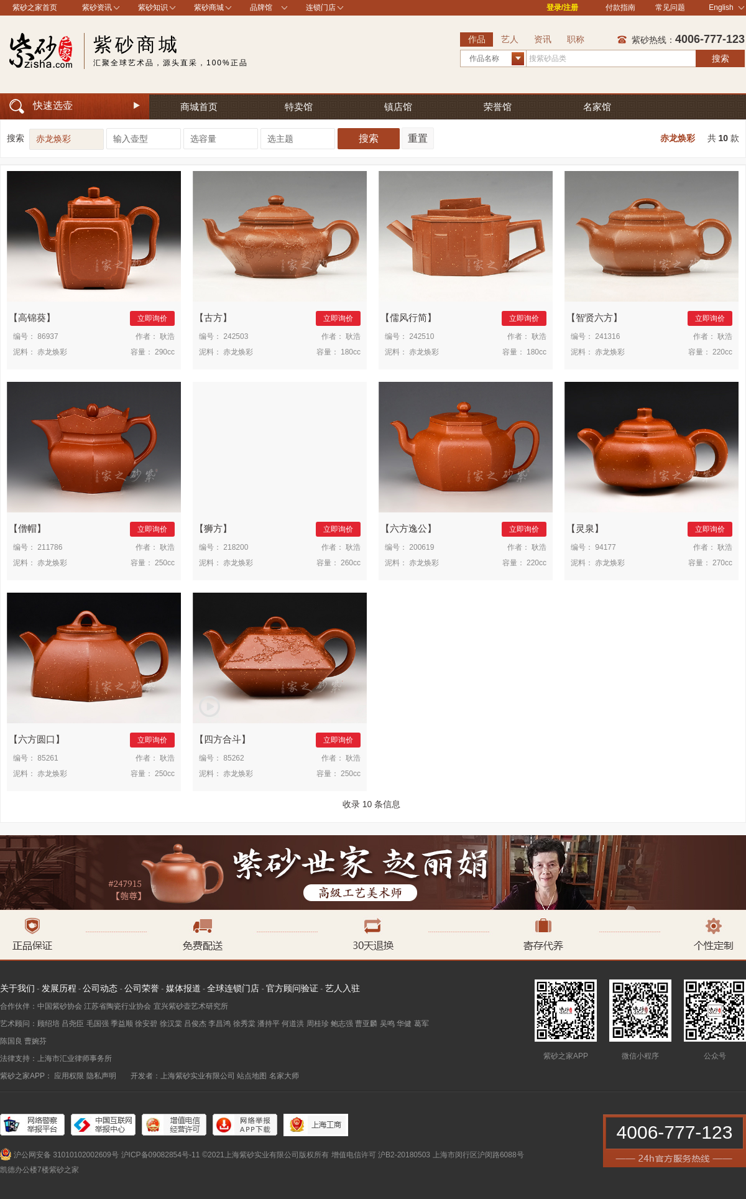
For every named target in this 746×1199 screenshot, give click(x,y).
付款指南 (620, 7)
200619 (421, 547)
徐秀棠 (244, 1023)
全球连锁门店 (233, 988)
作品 (477, 39)
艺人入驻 (342, 988)
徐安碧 (146, 1023)
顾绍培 (48, 1023)
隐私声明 (101, 1076)
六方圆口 (36, 739)
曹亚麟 (366, 1023)
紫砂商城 (209, 7)
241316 (607, 336)
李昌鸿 (219, 1023)
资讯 (542, 39)
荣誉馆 (498, 106)
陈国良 (11, 1041)
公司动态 (100, 988)
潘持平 (268, 1023)
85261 (47, 758)
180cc (351, 352)
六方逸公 (408, 528)
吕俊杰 (195, 1023)
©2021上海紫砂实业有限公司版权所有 (265, 1154)
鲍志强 (342, 1023)
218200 (235, 547)
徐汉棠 (171, 1023)
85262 (233, 758)
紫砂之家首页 (34, 7)
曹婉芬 (35, 1041)
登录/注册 (562, 7)
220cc (722, 352)
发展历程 (59, 988)
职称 (575, 39)
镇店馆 (398, 106)
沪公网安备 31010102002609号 (66, 1154)
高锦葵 (32, 317)
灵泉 (585, 528)
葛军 (421, 1023)
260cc (351, 562)
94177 (605, 547)
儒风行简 (408, 317)
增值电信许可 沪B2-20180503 (380, 1154)
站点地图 (252, 1076)
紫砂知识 (153, 7)
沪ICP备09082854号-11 (160, 1154)
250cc (165, 562)
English (726, 7)
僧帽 (27, 528)
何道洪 (293, 1023)
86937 (47, 336)
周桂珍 (317, 1023)
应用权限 (69, 1076)
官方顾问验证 (292, 988)
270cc (722, 562)
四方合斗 (222, 739)
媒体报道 (183, 988)
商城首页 (199, 106)
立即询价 (152, 318)
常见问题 (670, 7)
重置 (418, 138)
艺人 (509, 39)
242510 (421, 336)
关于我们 (17, 988)
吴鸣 (387, 1023)
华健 (404, 1023)
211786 (49, 547)
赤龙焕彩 (677, 138)
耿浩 (167, 336)
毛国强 (97, 1023)
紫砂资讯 (97, 7)
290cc (165, 352)
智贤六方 (594, 317)
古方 (213, 317)
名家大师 (284, 1076)
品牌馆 (261, 7)
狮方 (213, 528)
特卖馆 (299, 106)
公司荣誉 (141, 988)
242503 (235, 336)
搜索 (720, 58)
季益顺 (122, 1023)
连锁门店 (321, 7)
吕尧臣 (73, 1023)
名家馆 (597, 106)
